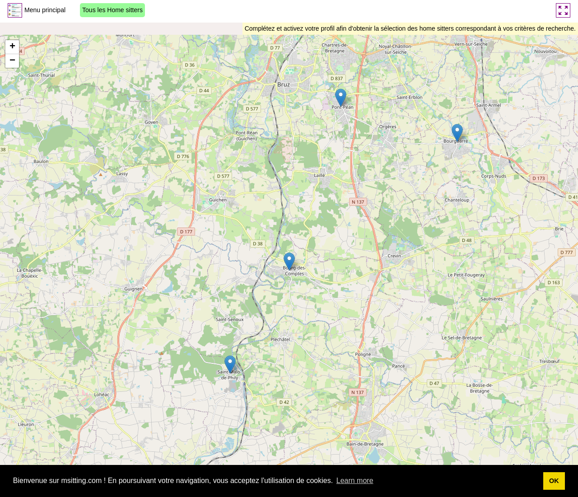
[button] (289, 261)
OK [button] (554, 480)
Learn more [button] (354, 480)
